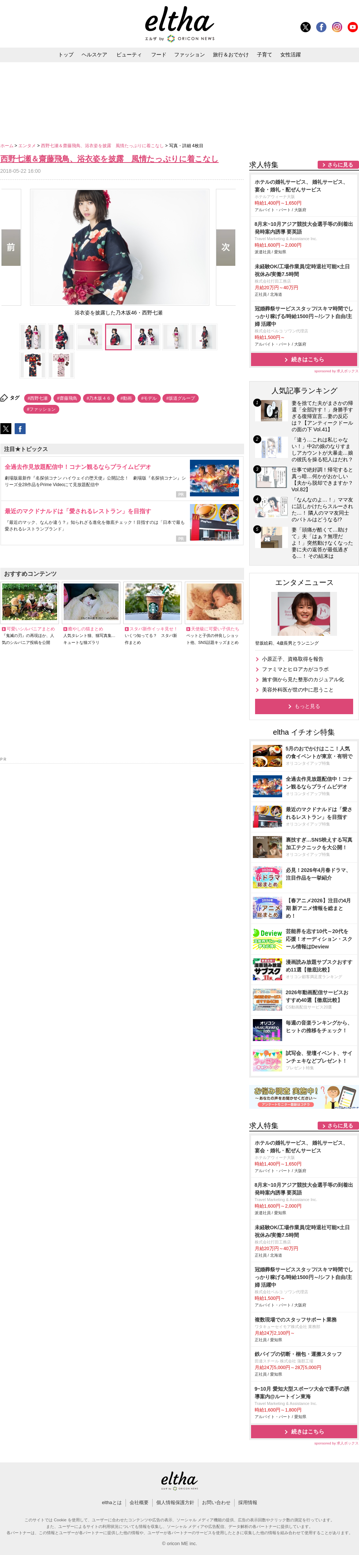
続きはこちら (307, 359)
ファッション (189, 54)
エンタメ (27, 145)
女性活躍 (290, 54)
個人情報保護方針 (175, 1502)
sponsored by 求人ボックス (336, 371)
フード (159, 54)
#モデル (149, 398)
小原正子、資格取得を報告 (293, 659)
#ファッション (41, 409)
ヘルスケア (94, 54)
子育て (264, 54)
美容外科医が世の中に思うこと (298, 690)
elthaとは (111, 1502)
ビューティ (129, 54)
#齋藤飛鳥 (67, 398)
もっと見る (307, 706)
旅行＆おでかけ (231, 54)
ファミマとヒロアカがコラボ (295, 669)
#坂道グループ (180, 398)
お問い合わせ (216, 1502)
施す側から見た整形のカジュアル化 (303, 679)
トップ (66, 54)
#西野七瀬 (38, 398)
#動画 (126, 398)
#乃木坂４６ (99, 398)
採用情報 (247, 1502)
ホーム (7, 145)
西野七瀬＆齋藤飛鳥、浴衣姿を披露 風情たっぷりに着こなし (103, 145)
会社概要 (139, 1502)
